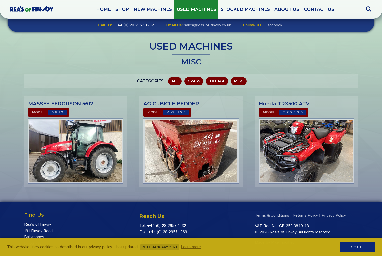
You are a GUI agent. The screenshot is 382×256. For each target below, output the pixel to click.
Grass (194, 81)
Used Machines (196, 9)
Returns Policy (305, 215)
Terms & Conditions (272, 215)
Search (368, 9)
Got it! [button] (358, 247)
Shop (122, 9)
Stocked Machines (245, 9)
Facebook (273, 25)
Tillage (217, 81)
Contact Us (319, 9)
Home (103, 9)
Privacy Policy (334, 215)
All (175, 81)
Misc (238, 81)
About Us (286, 9)
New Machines (153, 9)
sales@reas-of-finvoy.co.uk (207, 25)
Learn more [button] (191, 247)
